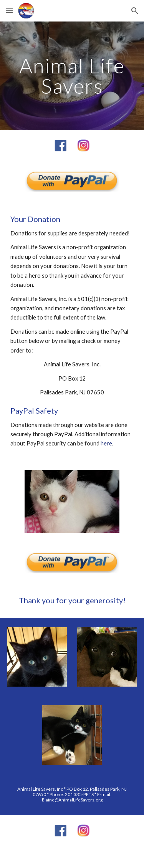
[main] (72, 75)
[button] (9, 10)
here (106, 443)
